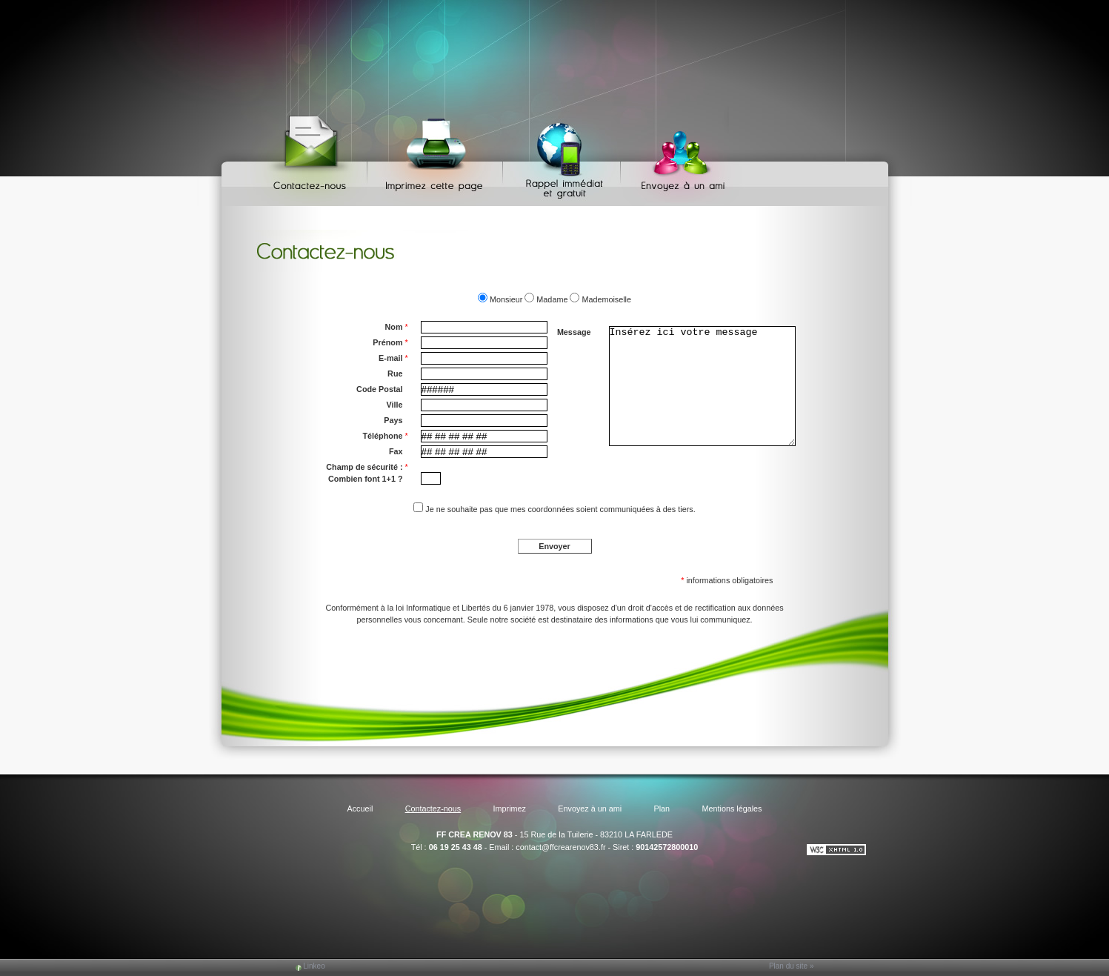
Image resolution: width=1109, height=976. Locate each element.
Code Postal (379, 389)
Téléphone (385, 436)
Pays (393, 420)
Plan (662, 808)
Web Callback (563, 156)
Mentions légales (732, 808)
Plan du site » (791, 966)
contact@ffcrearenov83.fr (560, 847)
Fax (396, 451)
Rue (394, 373)
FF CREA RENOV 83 (474, 834)
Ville (394, 404)
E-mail (393, 358)
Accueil (360, 808)
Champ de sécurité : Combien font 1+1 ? (366, 472)
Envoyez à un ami (676, 156)
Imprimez (437, 156)
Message (574, 332)
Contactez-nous (312, 156)
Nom (396, 327)
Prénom (390, 342)
